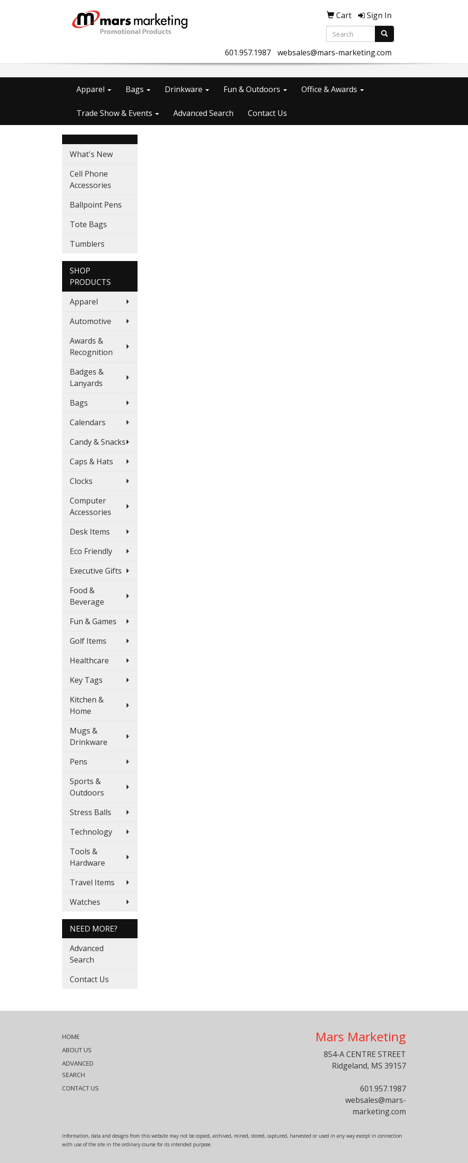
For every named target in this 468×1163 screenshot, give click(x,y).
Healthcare (89, 660)
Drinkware (187, 89)
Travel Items (92, 882)
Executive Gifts (96, 571)
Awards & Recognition (91, 346)
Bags (138, 89)
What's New (91, 154)
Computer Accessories (90, 506)
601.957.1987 (248, 52)
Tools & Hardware (87, 857)
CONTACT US (80, 1088)
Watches (85, 902)
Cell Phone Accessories (90, 179)
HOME (71, 1036)
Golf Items (88, 641)
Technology (91, 832)
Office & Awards (332, 89)
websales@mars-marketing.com (334, 52)
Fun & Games (93, 621)
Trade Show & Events (117, 113)
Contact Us (267, 113)
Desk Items (90, 531)
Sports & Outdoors (87, 787)
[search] (384, 34)
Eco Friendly (91, 551)
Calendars (88, 422)
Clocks (81, 481)
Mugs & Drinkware (88, 736)
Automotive (90, 321)
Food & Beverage (87, 596)
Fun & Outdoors (255, 89)
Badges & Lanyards (87, 377)
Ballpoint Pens (96, 204)
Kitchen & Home (87, 705)
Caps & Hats (91, 461)
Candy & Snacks (98, 442)
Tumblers (87, 244)
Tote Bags (88, 224)
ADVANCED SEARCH (78, 1069)
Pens (78, 761)
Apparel (93, 89)
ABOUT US (77, 1050)
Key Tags (86, 680)
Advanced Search (203, 113)
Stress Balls (90, 812)
